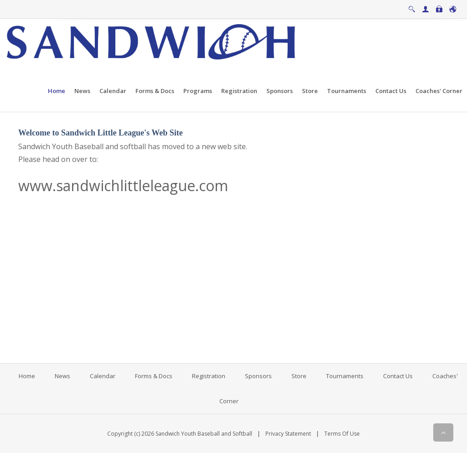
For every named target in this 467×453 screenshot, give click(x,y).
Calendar (102, 376)
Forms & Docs (153, 376)
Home (27, 376)
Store (298, 376)
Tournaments (344, 376)
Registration (208, 376)
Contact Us (398, 376)
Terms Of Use (342, 433)
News (62, 376)
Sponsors (258, 376)
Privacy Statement (288, 433)
